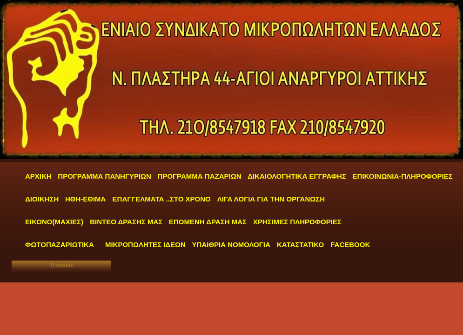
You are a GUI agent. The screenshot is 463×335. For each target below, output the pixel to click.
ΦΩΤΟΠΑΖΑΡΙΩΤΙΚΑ (59, 244)
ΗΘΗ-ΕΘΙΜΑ (86, 199)
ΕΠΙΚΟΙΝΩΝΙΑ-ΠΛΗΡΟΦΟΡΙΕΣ (403, 176)
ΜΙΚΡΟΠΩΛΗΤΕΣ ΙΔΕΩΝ (145, 244)
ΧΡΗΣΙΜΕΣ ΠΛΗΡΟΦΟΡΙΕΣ (297, 222)
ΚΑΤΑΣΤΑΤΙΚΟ (301, 244)
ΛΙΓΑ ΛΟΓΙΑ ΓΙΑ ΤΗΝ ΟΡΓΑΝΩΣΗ (271, 199)
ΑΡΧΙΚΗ (38, 176)
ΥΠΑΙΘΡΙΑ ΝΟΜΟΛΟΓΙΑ (232, 244)
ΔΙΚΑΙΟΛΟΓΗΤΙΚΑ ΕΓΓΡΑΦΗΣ (297, 176)
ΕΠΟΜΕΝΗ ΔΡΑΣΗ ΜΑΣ (208, 222)
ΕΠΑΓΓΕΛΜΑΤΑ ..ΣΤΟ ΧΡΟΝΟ (163, 199)
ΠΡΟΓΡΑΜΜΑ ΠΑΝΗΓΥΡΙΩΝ (104, 176)
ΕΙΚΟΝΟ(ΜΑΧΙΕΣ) (54, 222)
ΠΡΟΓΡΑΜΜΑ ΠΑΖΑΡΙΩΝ (200, 176)
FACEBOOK (350, 244)
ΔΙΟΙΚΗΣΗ (42, 199)
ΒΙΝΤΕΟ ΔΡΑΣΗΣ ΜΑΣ (126, 222)
